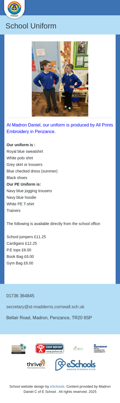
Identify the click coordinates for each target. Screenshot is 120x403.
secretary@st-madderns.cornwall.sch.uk (45, 306)
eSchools (57, 386)
